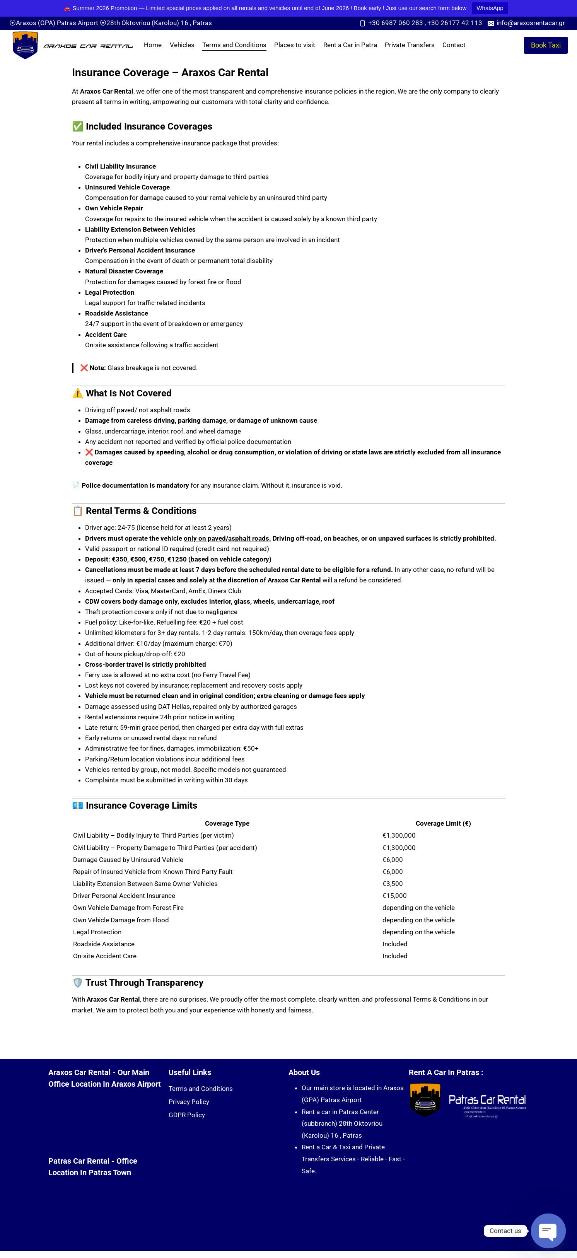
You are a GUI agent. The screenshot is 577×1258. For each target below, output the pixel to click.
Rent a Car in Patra (350, 45)
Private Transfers (410, 45)
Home (153, 45)
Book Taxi (546, 45)
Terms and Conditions (234, 45)
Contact (454, 45)
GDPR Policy (187, 1115)
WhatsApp (489, 8)
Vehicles (182, 45)
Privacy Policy (189, 1102)
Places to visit (294, 45)
